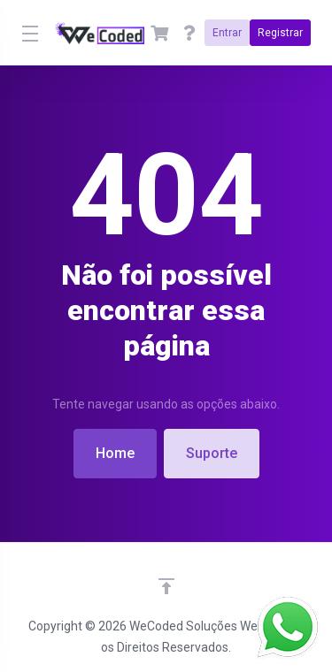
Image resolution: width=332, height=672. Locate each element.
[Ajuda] (189, 32)
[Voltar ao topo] (166, 586)
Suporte (211, 453)
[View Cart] (159, 32)
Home (115, 453)
